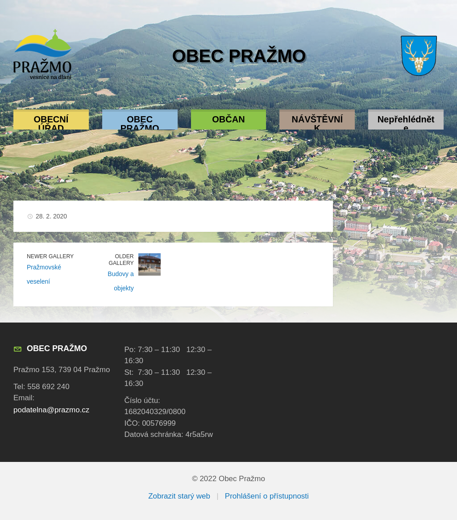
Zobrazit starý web (179, 496)
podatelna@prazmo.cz (51, 410)
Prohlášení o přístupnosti (267, 496)
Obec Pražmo (239, 56)
